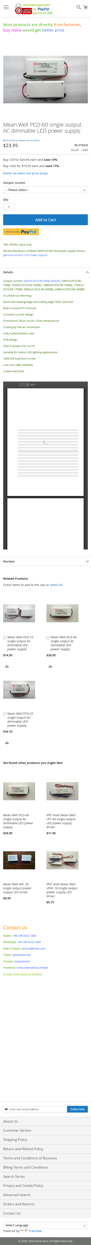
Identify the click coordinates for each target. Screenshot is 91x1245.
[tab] (45, 272)
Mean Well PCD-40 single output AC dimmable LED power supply (63, 643)
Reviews (9, 561)
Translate (31, 1231)
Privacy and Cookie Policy (23, 1185)
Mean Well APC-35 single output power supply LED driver (17, 888)
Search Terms (14, 1176)
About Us (10, 1121)
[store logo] (33, 9)
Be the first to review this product (21, 140)
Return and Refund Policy (23, 1149)
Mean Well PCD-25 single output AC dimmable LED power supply (20, 719)
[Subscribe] (77, 1109)
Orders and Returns (19, 1204)
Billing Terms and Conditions (25, 1167)
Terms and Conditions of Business (30, 1158)
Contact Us (12, 1213)
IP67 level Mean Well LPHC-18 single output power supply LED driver (62, 890)
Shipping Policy (15, 1139)
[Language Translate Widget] (45, 1225)
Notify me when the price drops (25, 173)
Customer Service (17, 1130)
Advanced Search (16, 1195)
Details (8, 272)
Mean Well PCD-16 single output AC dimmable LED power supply (20, 643)
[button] (7, 666)
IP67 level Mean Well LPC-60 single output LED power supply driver (60, 821)
